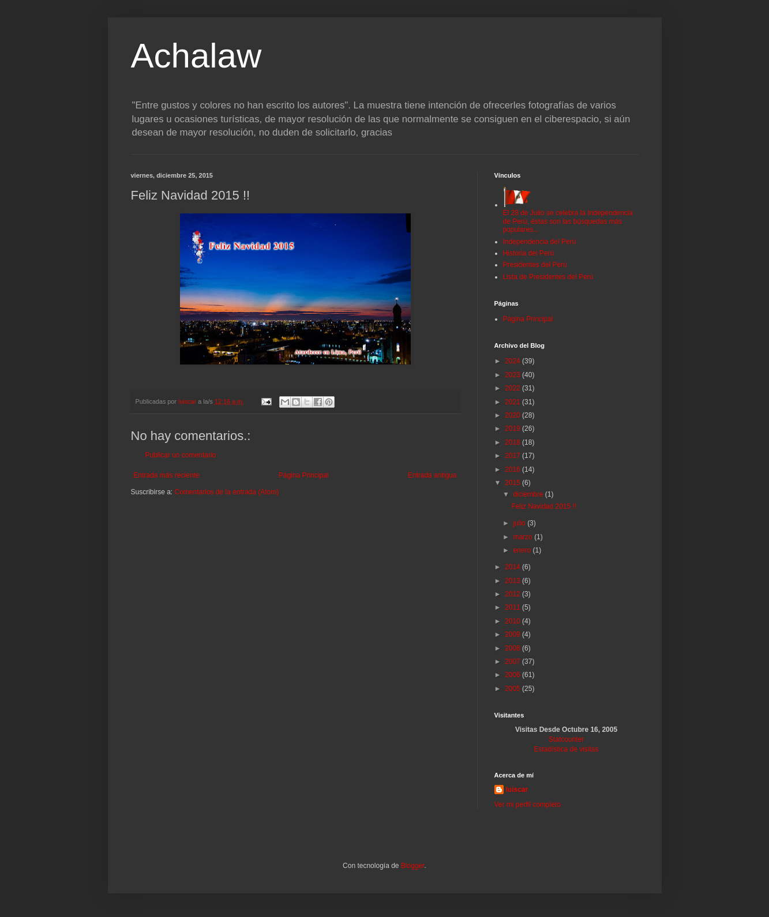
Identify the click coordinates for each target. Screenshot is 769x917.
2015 (513, 483)
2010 (513, 621)
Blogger (413, 866)
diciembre (529, 494)
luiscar (517, 790)
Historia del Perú (528, 253)
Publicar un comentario (180, 455)
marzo (523, 537)
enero (522, 550)
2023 (513, 375)
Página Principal (304, 475)
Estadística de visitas (566, 749)
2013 (513, 581)
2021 (513, 402)
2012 (513, 594)
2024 (513, 361)
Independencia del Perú (539, 242)
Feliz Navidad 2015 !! (543, 506)
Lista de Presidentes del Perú (548, 277)
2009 (513, 634)
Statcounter (566, 739)
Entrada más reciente (167, 475)
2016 (513, 469)
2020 (513, 415)
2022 (513, 388)
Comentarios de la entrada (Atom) (227, 492)
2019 (513, 428)
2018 (513, 442)
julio (520, 523)
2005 (513, 689)
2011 (513, 607)
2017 (513, 456)
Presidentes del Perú (535, 265)
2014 (513, 567)
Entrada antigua (432, 475)
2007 (513, 661)
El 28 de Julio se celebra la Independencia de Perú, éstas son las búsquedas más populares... (568, 217)
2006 (513, 675)
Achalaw (196, 55)
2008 (513, 648)
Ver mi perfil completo (527, 805)
